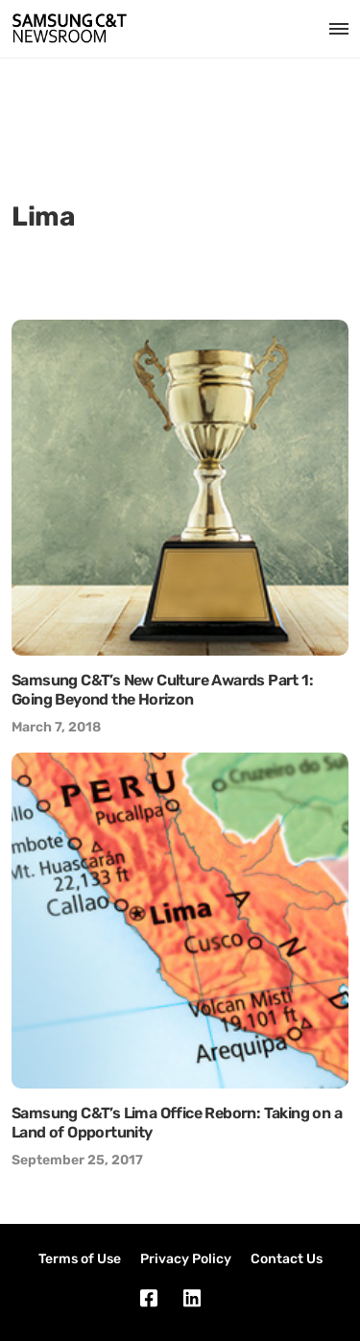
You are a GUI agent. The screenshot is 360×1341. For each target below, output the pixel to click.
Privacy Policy (185, 1259)
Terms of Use (79, 1259)
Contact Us (287, 1259)
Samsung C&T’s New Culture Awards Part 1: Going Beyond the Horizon (162, 689)
